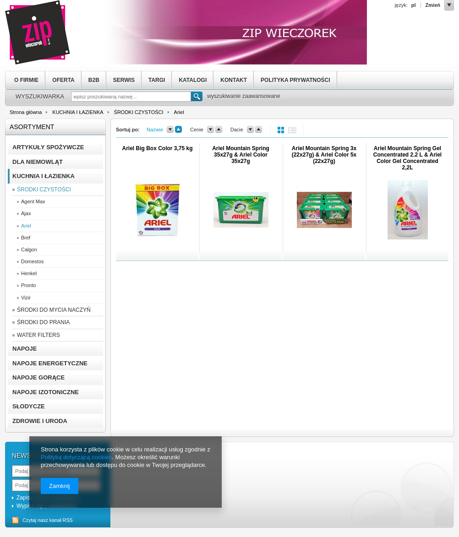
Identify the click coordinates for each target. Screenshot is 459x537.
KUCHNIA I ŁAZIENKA (77, 112)
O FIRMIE (26, 80)
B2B (93, 80)
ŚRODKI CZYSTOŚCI (139, 112)
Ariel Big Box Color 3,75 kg (157, 148)
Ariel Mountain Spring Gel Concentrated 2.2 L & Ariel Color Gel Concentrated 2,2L (407, 158)
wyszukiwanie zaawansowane (243, 96)
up (178, 129)
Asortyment (32, 126)
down (170, 129)
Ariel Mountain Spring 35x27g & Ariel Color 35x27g (240, 154)
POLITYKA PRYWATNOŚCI (295, 80)
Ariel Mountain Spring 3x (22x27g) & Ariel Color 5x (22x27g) (324, 154)
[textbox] (131, 97)
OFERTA (63, 80)
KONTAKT (233, 80)
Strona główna (26, 112)
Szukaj (196, 97)
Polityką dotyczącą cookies (76, 457)
